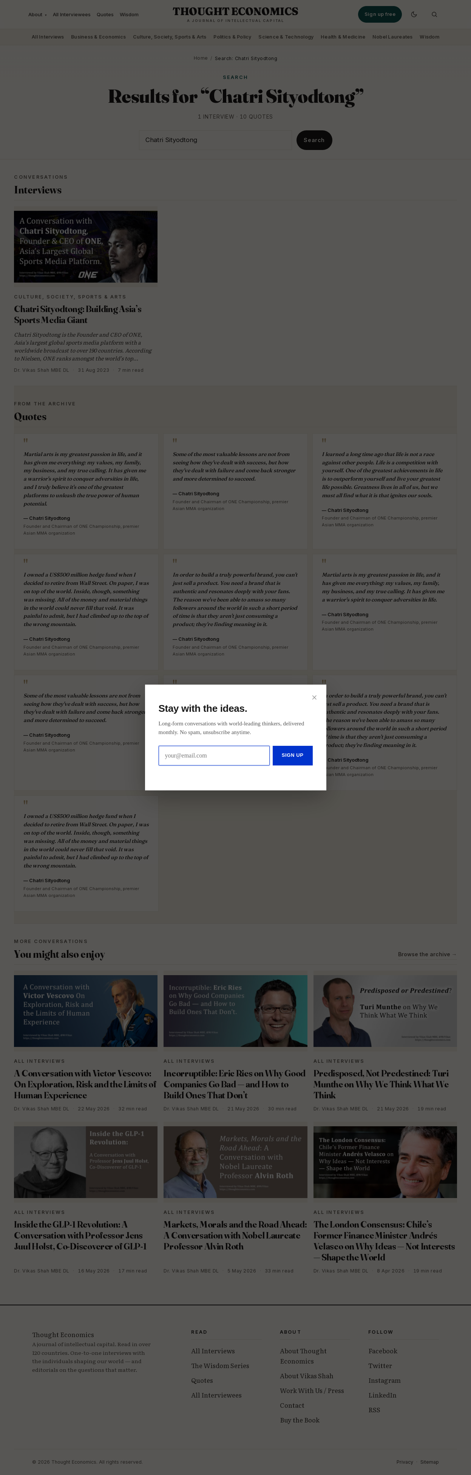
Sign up (293, 755)
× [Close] (314, 695)
